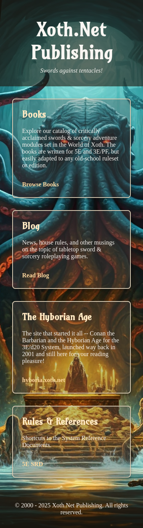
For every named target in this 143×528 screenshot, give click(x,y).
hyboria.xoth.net (43, 380)
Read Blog (35, 275)
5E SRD (32, 464)
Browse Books (40, 184)
